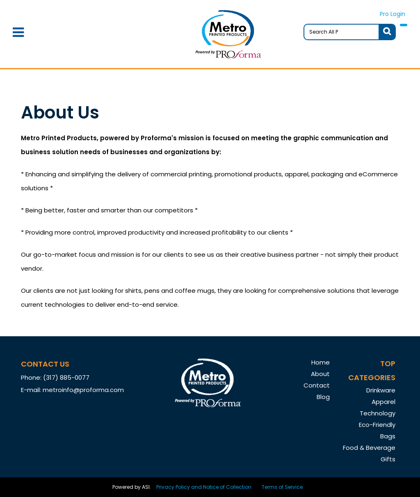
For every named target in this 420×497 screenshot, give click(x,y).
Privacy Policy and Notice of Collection (203, 486)
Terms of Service (282, 486)
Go (387, 32)
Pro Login (392, 14)
